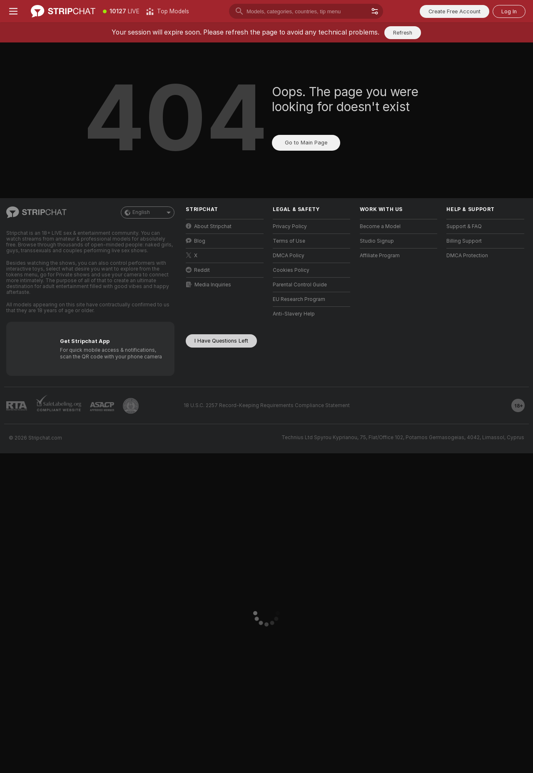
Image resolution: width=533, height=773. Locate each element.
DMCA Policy (288, 255)
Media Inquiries (208, 284)
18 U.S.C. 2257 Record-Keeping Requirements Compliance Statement (267, 405)
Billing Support (464, 241)
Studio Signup (377, 241)
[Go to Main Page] (63, 11)
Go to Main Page (306, 142)
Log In (509, 11)
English (148, 212)
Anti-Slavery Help (294, 314)
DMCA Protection (467, 255)
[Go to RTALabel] (16, 406)
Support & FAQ (464, 226)
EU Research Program (299, 299)
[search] (306, 11)
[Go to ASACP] (102, 406)
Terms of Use (289, 241)
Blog (195, 241)
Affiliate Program (380, 255)
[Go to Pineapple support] (131, 406)
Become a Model (380, 226)
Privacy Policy (290, 226)
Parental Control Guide (300, 285)
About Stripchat (209, 226)
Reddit (198, 270)
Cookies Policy (291, 270)
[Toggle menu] (13, 11)
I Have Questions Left (221, 341)
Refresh (402, 33)
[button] (375, 11)
